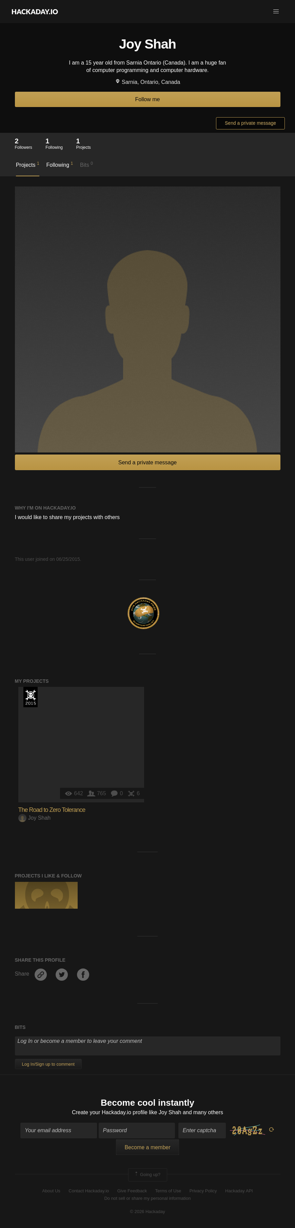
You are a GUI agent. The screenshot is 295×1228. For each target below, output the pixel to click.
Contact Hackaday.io (88, 1190)
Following (59, 164)
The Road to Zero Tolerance (51, 809)
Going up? (147, 1174)
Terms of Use (168, 1190)
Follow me (147, 99)
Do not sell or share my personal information (147, 1198)
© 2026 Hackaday (147, 1211)
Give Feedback (132, 1190)
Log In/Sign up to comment (48, 1064)
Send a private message (250, 123)
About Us (51, 1190)
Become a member (147, 1147)
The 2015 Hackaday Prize (30, 697)
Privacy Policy (203, 1190)
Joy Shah (34, 818)
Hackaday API (239, 1190)
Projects (27, 164)
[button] (276, 11)
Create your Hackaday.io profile (110, 1112)
